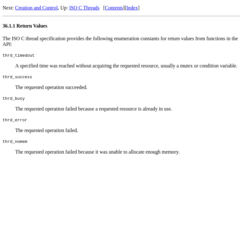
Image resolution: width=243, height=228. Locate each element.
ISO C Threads (84, 7)
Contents (114, 7)
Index (132, 7)
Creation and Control (36, 7)
